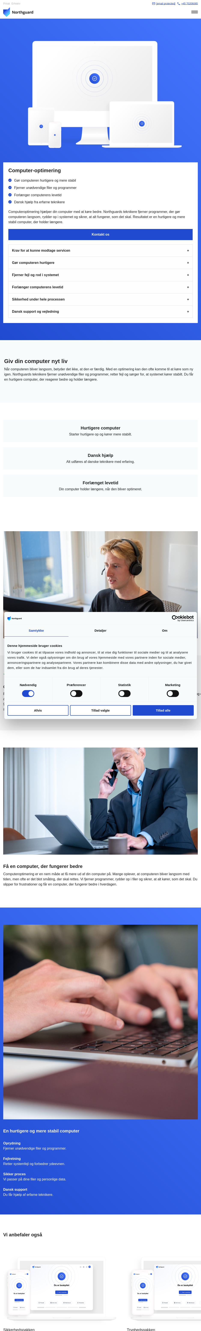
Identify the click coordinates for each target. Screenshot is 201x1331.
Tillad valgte (100, 710)
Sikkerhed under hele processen (38, 299)
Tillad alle (163, 710)
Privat (6, 3)
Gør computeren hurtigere (33, 263)
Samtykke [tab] (36, 630)
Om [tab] (164, 630)
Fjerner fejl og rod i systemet (35, 275)
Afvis (38, 710)
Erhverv (16, 3)
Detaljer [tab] (101, 630)
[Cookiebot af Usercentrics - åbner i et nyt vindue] (175, 618)
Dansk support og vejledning (35, 311)
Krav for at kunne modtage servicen (41, 250)
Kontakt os (100, 234)
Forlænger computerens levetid (37, 287)
